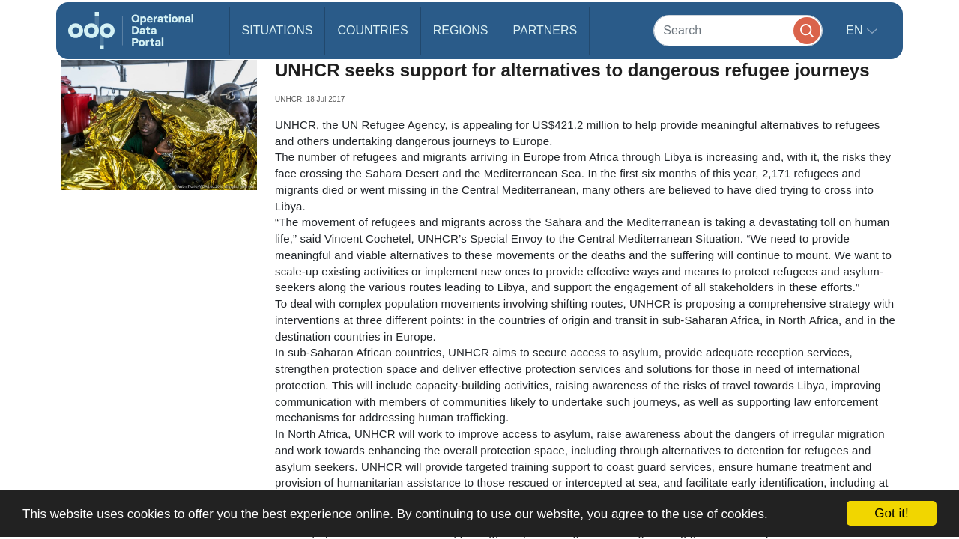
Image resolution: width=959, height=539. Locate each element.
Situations (277, 30)
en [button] (856, 30)
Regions (460, 30)
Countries (372, 30)
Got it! (891, 513)
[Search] (738, 30)
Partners (544, 30)
